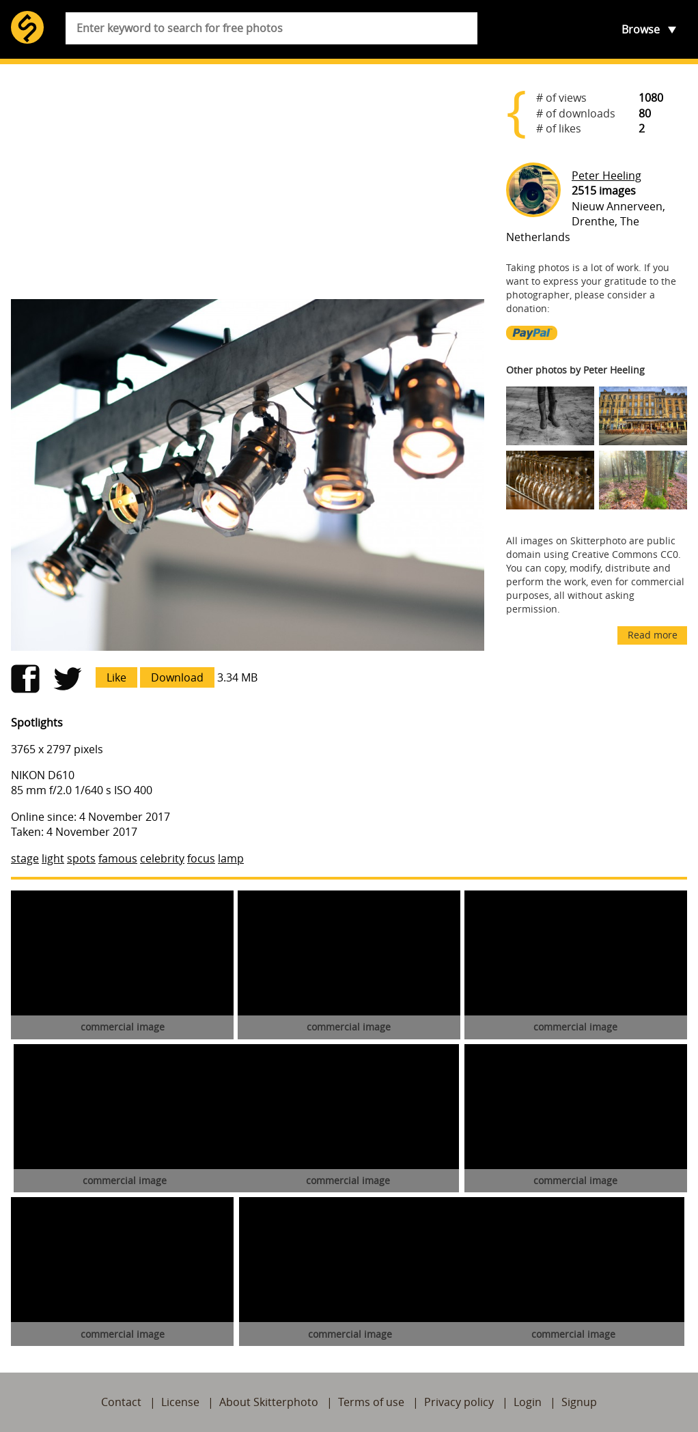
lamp (231, 858)
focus (201, 858)
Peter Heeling (606, 175)
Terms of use (371, 1401)
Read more (653, 634)
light (53, 858)
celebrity (162, 858)
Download (177, 677)
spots (81, 858)
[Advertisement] (247, 181)
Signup (579, 1401)
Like (116, 677)
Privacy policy (459, 1401)
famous (117, 858)
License (180, 1401)
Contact (121, 1401)
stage (25, 858)
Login (528, 1401)
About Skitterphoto (268, 1401)
